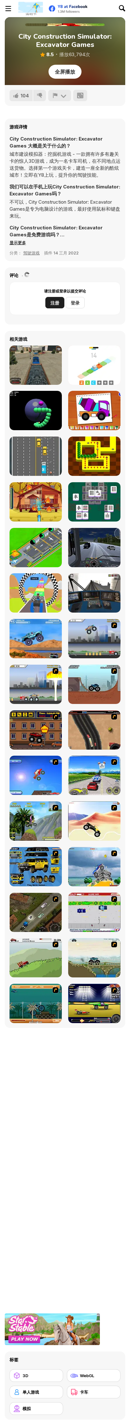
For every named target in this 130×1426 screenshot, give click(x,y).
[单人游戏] (36, 1392)
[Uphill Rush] (36, 821)
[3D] (36, 1375)
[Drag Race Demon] (94, 1003)
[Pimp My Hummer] (36, 866)
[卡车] (93, 1392)
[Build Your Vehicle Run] (36, 593)
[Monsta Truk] (36, 775)
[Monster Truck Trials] (94, 684)
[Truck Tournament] (36, 456)
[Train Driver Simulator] (36, 365)
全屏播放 (65, 72)
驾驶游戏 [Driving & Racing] (31, 252)
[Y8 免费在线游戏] (30, 9)
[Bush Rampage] (36, 1003)
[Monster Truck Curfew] (36, 730)
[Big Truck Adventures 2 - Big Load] (36, 957)
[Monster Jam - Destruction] (94, 638)
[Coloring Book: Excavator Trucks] (94, 410)
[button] (18, 242)
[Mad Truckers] (94, 730)
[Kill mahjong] (94, 502)
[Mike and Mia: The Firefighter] (36, 502)
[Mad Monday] (94, 912)
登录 (75, 303)
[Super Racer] (94, 866)
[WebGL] (93, 1375)
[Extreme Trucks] (94, 957)
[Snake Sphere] (36, 410)
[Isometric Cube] (94, 365)
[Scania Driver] (36, 912)
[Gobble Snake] (94, 456)
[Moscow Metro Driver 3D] (94, 593)
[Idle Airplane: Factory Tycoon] (36, 547)
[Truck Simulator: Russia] (94, 547)
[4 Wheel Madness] (36, 638)
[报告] (59, 95)
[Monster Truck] (94, 821)
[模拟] (36, 1408)
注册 (54, 303)
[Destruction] (36, 684)
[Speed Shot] (94, 775)
